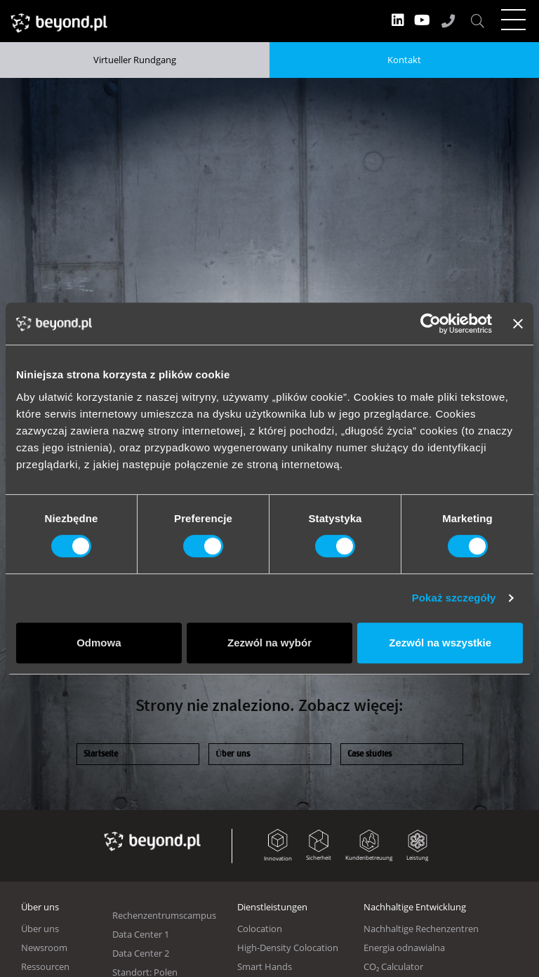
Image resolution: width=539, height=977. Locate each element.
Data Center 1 (140, 934)
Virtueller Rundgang (134, 59)
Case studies (369, 754)
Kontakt (404, 59)
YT (421, 20)
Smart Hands (264, 966)
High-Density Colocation (287, 947)
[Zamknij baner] (518, 323)
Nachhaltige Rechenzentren (421, 928)
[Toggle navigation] (512, 19)
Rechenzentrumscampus (164, 915)
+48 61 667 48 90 (448, 20)
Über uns (232, 754)
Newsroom (44, 947)
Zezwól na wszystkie (440, 643)
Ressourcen (45, 966)
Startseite (101, 754)
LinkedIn (397, 20)
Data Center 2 (140, 953)
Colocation (259, 928)
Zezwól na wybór (269, 643)
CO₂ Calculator (393, 966)
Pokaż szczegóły (454, 598)
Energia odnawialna (404, 947)
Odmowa (98, 643)
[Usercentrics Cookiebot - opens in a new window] (430, 323)
